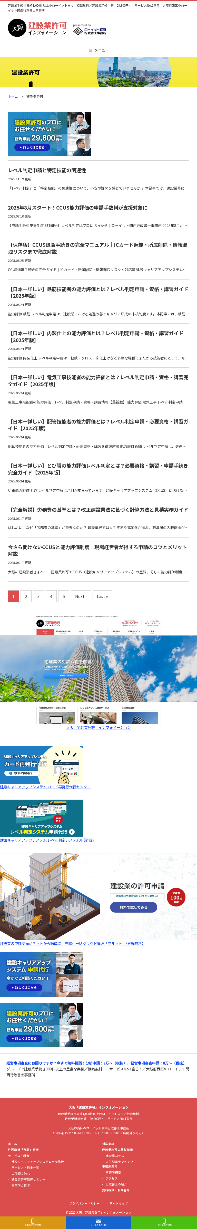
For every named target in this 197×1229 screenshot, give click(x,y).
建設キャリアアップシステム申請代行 (38, 1162)
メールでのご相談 (98, 1225)
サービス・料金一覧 (25, 1167)
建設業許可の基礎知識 (117, 1150)
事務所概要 (113, 1172)
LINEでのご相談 (164, 1225)
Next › (81, 596)
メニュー (101, 50)
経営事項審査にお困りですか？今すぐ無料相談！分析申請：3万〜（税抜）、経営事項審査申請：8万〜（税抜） (96, 1063)
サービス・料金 (18, 1156)
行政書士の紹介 (116, 1184)
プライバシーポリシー (84, 1203)
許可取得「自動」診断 (23, 1150)
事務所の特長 (21, 1185)
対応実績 (108, 1144)
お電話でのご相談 (33, 1225)
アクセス (112, 1178)
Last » (102, 596)
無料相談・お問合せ (116, 1190)
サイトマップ (119, 1203)
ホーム (13, 96)
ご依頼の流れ (21, 1173)
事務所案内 (109, 1166)
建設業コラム (115, 1156)
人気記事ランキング (119, 1162)
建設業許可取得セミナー (28, 1179)
